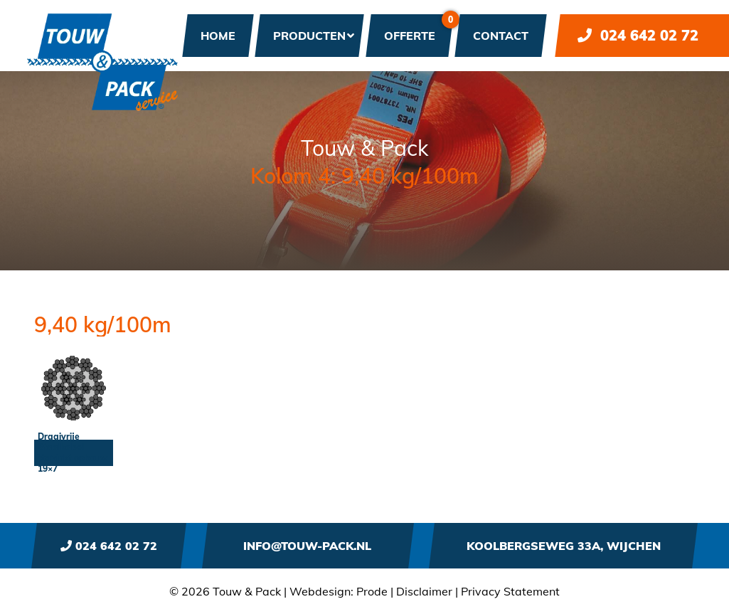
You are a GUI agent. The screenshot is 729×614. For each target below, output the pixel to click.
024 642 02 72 (638, 35)
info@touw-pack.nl (307, 546)
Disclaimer (424, 591)
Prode (372, 591)
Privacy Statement (510, 591)
